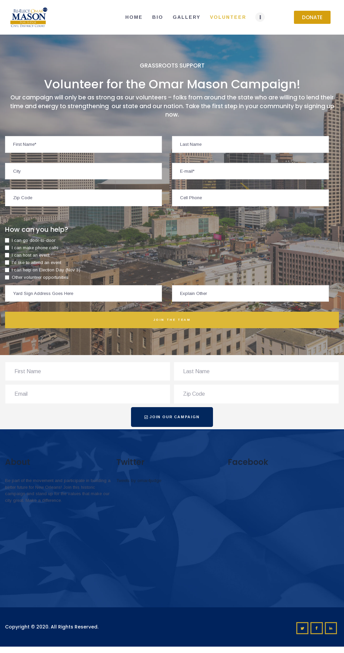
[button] (312, 17)
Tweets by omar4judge (138, 480)
